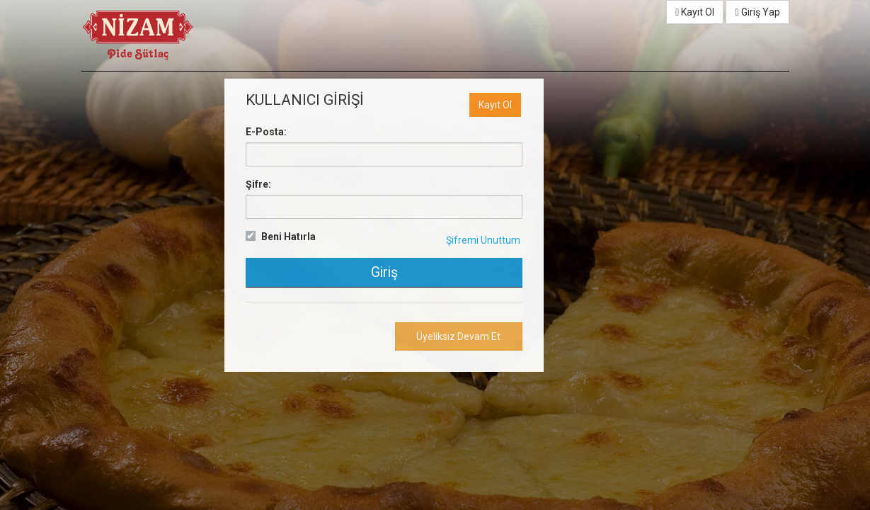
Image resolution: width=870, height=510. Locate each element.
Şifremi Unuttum (483, 240)
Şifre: (258, 184)
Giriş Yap (757, 12)
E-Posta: (266, 131)
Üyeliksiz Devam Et (458, 336)
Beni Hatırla (288, 236)
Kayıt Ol (694, 12)
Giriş (384, 272)
